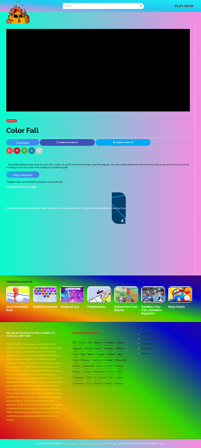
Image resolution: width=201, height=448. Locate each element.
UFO (119, 371)
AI (95, 377)
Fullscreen (22, 143)
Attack (76, 365)
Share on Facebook (67, 142)
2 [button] (102, 319)
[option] (19, 299)
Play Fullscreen (22, 175)
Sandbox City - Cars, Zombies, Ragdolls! (151, 310)
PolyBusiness (96, 306)
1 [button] (98, 319)
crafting (111, 354)
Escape (97, 383)
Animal (100, 354)
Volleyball (78, 377)
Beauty (119, 365)
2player (98, 342)
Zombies (108, 348)
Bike (111, 377)
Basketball (88, 365)
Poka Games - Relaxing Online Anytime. (87, 443)
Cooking (108, 360)
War (120, 354)
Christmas (78, 383)
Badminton (99, 371)
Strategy (109, 342)
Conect (108, 365)
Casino (120, 377)
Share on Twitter (123, 142)
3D (74, 342)
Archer (76, 371)
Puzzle (11, 121)
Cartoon (97, 360)
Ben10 (103, 377)
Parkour (118, 383)
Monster (85, 360)
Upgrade (77, 348)
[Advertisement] (29, 267)
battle (82, 342)
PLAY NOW (184, 6)
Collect (120, 342)
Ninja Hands (176, 306)
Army (99, 365)
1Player (119, 348)
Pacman (87, 371)
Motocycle (121, 360)
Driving (88, 348)
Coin (89, 383)
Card (75, 360)
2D (90, 342)
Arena (98, 348)
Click (75, 354)
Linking (108, 383)
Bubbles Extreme (45, 306)
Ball (83, 354)
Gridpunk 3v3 (69, 306)
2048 (88, 377)
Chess (111, 371)
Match (91, 354)
